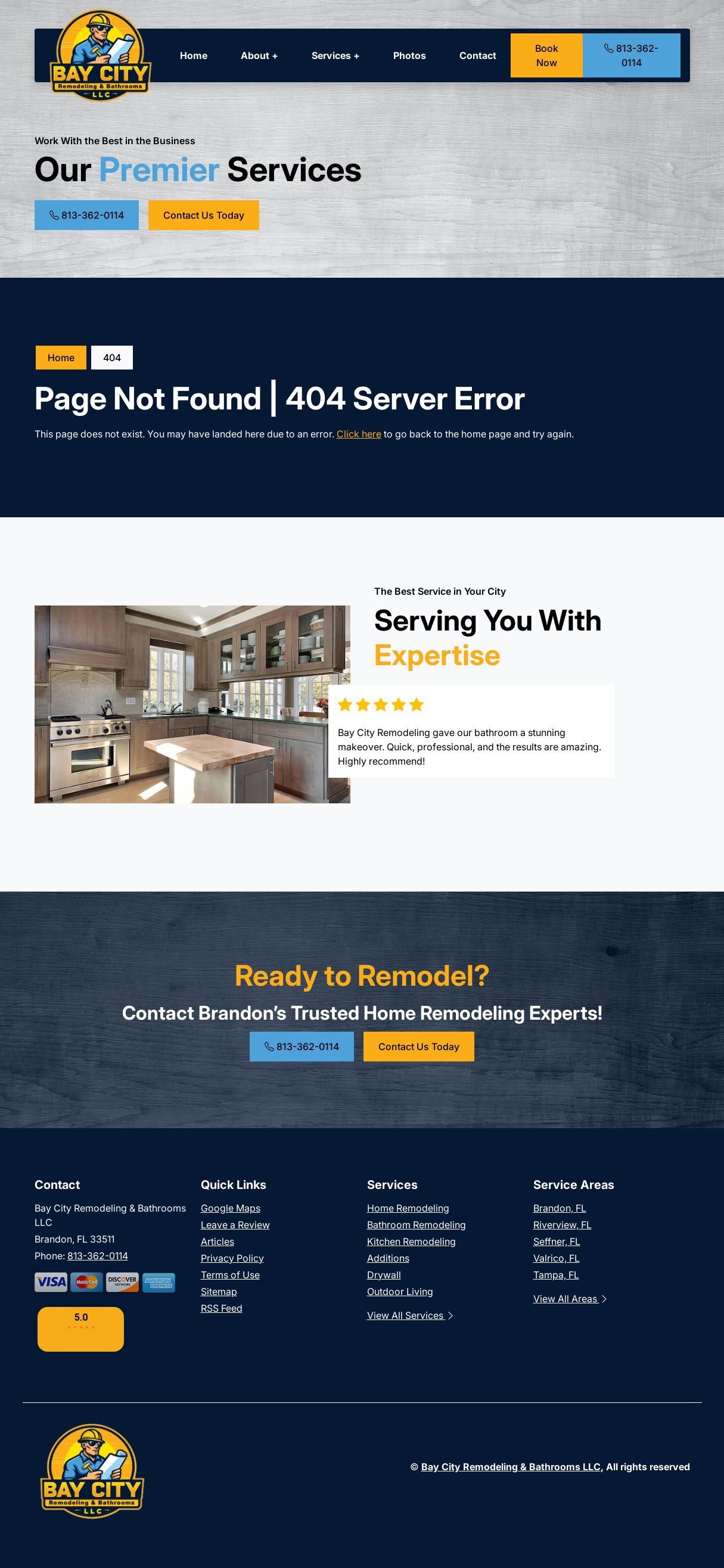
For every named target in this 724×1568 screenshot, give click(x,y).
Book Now (546, 55)
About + (259, 55)
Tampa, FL (556, 1275)
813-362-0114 (631, 55)
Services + (336, 55)
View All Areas (571, 1299)
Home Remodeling (408, 1208)
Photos (409, 55)
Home (193, 55)
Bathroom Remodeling (416, 1225)
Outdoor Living (400, 1291)
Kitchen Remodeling (411, 1241)
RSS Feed (222, 1308)
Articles (217, 1241)
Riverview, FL (562, 1225)
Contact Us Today (203, 215)
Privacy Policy (232, 1258)
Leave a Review (235, 1225)
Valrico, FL (556, 1258)
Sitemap (219, 1291)
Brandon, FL (559, 1208)
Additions (388, 1258)
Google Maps (230, 1208)
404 (112, 358)
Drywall (384, 1275)
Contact (477, 55)
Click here (359, 434)
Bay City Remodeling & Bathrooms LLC (511, 1467)
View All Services (411, 1315)
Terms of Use (230, 1275)
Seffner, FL (556, 1241)
